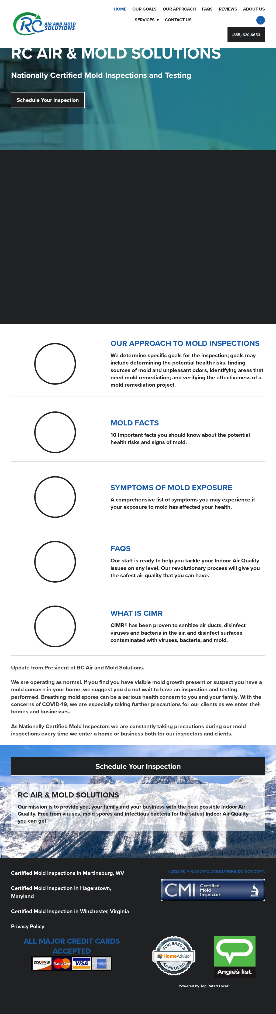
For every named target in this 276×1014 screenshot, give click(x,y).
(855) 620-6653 (246, 34)
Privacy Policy (27, 926)
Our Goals (144, 9)
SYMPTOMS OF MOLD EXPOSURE (171, 487)
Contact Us (178, 20)
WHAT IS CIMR (137, 613)
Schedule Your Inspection (48, 100)
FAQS (207, 9)
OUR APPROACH (179, 9)
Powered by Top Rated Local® (204, 986)
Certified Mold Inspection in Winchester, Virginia (70, 911)
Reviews (228, 9)
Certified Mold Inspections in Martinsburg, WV (67, 873)
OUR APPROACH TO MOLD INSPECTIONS (185, 343)
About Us (254, 9)
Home (120, 9)
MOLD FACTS (135, 422)
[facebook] (260, 20)
